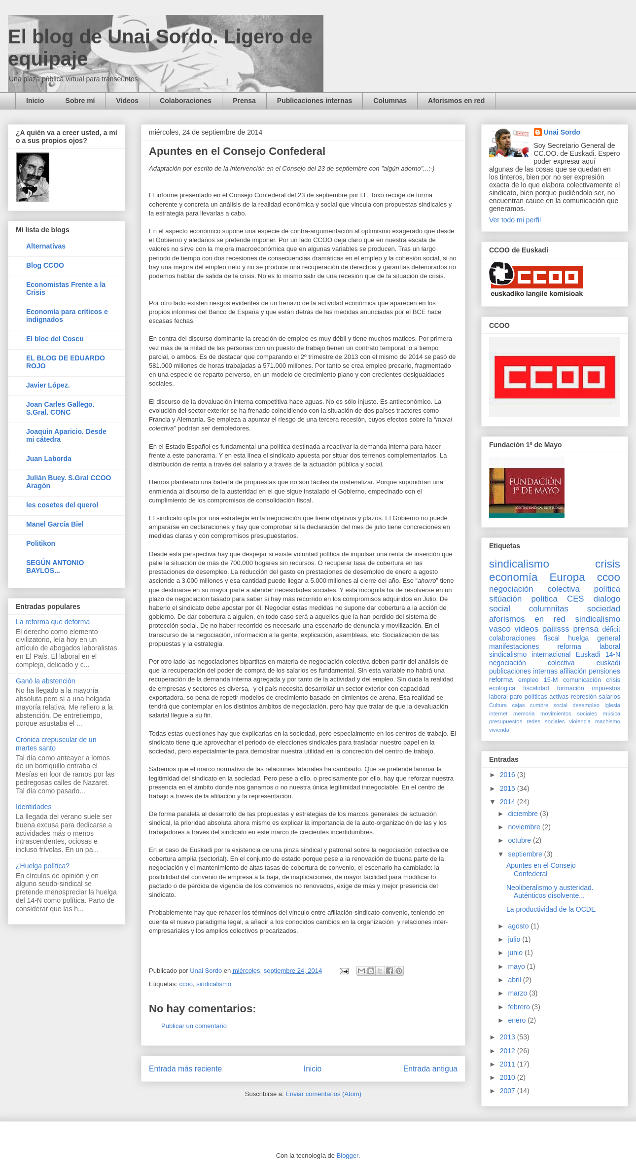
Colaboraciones (186, 101)
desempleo (586, 705)
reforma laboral (588, 646)
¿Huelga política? (43, 866)
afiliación (573, 671)
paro (516, 696)
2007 (508, 1091)
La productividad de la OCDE (551, 909)
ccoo (185, 984)
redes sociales (546, 721)
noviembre (525, 827)
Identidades (33, 807)
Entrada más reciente (185, 1069)
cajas (518, 705)
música (611, 713)
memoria (524, 713)
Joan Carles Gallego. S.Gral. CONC (60, 408)
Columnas (390, 101)
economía (513, 577)
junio (516, 953)
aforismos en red (527, 619)
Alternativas (46, 246)
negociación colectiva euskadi (554, 663)
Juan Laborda (48, 459)
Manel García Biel (55, 524)
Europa (567, 577)
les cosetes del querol (62, 505)
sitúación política (523, 599)
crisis (607, 564)
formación (570, 688)
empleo (528, 680)
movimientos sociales (568, 713)
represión (584, 696)
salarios (609, 696)
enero (518, 1020)
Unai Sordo (562, 132)
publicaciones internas (523, 671)
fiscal (552, 638)
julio (515, 939)
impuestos (606, 688)
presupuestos (505, 721)
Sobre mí (80, 101)
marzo (518, 993)
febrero (519, 1007)
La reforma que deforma (53, 622)
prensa (585, 629)
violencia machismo (595, 721)
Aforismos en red (456, 101)
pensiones (604, 671)
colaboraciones (512, 638)
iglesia (612, 705)
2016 (508, 775)
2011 (508, 1064)
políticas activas (547, 696)
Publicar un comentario (194, 1026)
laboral (498, 696)
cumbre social (548, 705)
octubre (520, 840)
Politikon (40, 543)
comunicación (582, 680)
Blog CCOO (45, 265)
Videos (127, 101)
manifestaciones (514, 646)
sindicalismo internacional (530, 654)
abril (515, 980)
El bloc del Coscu (55, 339)
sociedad (603, 608)
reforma (501, 679)
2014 (508, 802)
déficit (611, 629)
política (607, 589)
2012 (508, 1051)
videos (527, 629)
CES (575, 599)
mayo (517, 966)
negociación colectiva (534, 589)
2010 (508, 1077)
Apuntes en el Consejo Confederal (541, 869)
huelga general (594, 638)
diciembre (524, 814)
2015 (508, 788)
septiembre (526, 854)
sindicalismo (213, 984)
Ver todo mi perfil (515, 220)
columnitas (548, 608)
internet (498, 713)
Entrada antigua (430, 1069)
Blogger (347, 1155)
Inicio (35, 101)
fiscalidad (536, 688)
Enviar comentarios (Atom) (323, 1094)
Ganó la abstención (45, 681)
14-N (612, 654)
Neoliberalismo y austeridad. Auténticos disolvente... (550, 892)
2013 (508, 1037)
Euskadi (588, 654)
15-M (551, 680)
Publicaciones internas (315, 101)
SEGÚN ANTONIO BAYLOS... (55, 566)
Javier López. (48, 385)
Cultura (498, 705)
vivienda (499, 730)
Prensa (244, 101)
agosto (519, 926)
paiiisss (555, 629)
